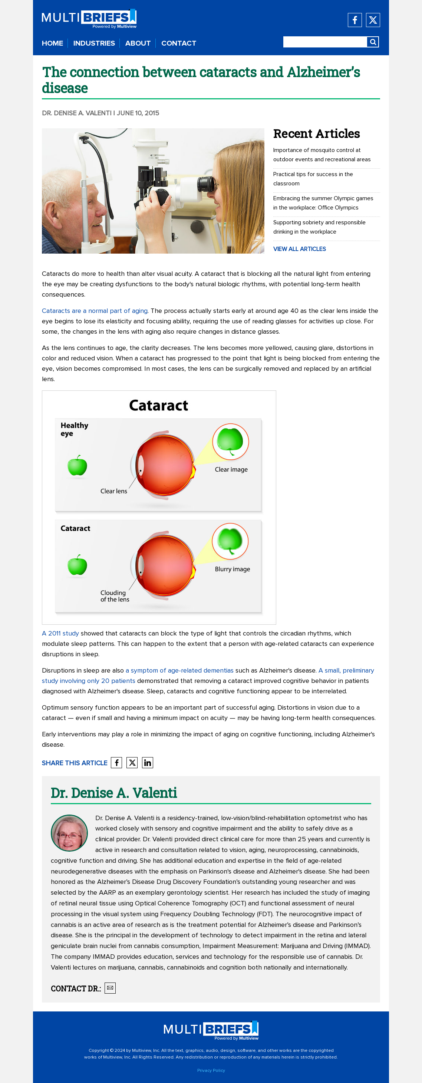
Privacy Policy (211, 1071)
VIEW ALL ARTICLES (299, 249)
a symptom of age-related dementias (180, 670)
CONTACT (179, 43)
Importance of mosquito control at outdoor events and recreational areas (322, 154)
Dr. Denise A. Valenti (77, 113)
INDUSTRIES (94, 43)
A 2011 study (60, 633)
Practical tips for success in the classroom (313, 178)
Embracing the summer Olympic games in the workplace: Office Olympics (323, 203)
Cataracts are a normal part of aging (95, 311)
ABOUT (138, 43)
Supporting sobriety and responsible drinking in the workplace (319, 227)
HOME (52, 43)
